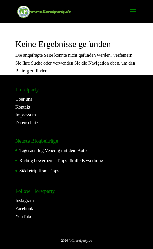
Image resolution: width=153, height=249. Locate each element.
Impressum (25, 114)
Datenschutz (26, 122)
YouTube (23, 216)
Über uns (23, 99)
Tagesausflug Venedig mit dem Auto (53, 150)
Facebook (24, 208)
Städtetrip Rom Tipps (39, 170)
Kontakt (22, 107)
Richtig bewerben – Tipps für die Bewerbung (61, 160)
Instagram (24, 200)
